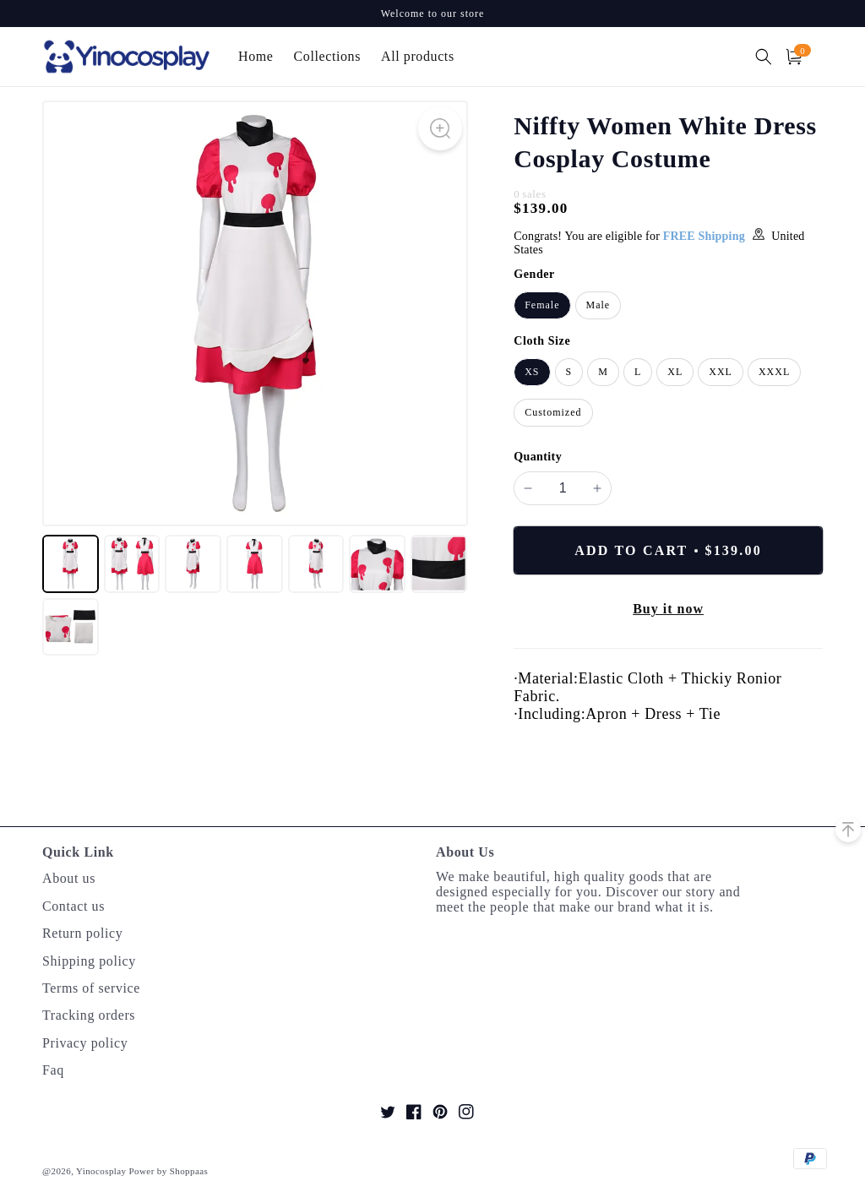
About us (68, 878)
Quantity (538, 456)
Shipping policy (89, 961)
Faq (53, 1070)
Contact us (73, 906)
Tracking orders (88, 1015)
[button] (763, 56)
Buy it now (668, 609)
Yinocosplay (101, 1171)
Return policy (82, 933)
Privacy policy (85, 1043)
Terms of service (91, 988)
